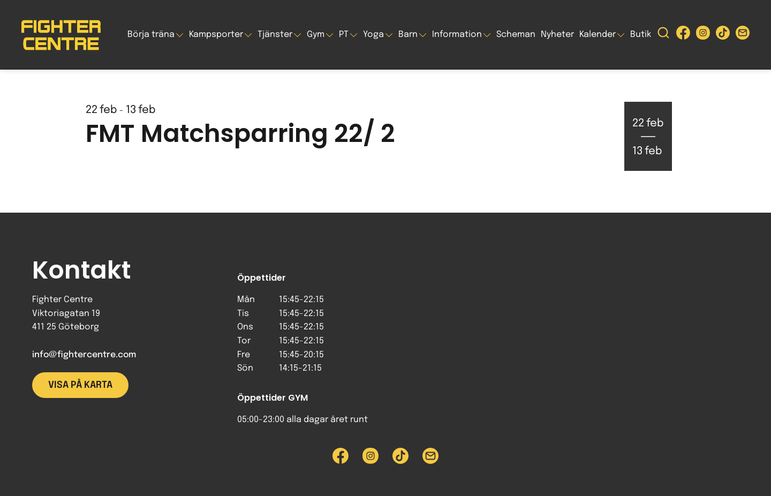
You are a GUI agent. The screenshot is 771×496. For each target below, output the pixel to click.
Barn (408, 34)
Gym (315, 34)
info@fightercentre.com (84, 354)
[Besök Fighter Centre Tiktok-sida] (723, 35)
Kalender (597, 34)
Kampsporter (216, 34)
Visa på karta (80, 385)
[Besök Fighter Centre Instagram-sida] (703, 35)
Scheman (515, 34)
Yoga (373, 34)
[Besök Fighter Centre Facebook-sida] (683, 35)
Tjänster (275, 34)
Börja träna (151, 34)
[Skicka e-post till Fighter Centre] (743, 35)
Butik (640, 34)
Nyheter (557, 34)
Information (457, 34)
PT (344, 34)
